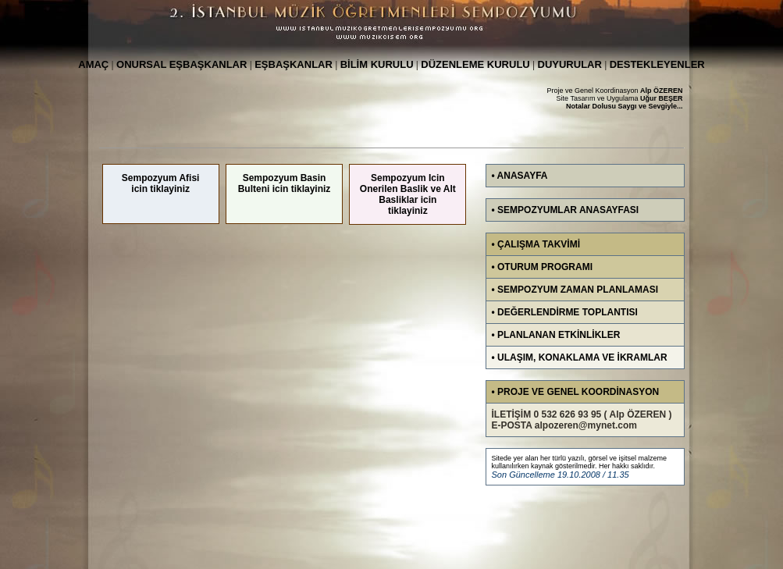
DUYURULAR (570, 64)
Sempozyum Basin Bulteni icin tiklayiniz (284, 183)
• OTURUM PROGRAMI (542, 266)
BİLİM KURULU (377, 64)
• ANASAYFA (520, 175)
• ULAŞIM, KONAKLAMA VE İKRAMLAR (579, 357)
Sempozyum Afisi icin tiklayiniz (161, 183)
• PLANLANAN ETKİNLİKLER (556, 334)
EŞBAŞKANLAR (293, 64)
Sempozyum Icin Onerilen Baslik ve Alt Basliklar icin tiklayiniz (408, 194)
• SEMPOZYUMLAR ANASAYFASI (565, 209)
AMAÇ (93, 64)
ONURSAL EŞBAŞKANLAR (181, 64)
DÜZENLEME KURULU (475, 64)
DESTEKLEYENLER (657, 64)
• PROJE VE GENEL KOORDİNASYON (576, 391)
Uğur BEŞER (661, 98)
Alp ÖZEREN (661, 90)
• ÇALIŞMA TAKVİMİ (536, 244)
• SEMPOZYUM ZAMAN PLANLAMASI (575, 289)
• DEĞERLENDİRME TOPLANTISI (565, 312)
